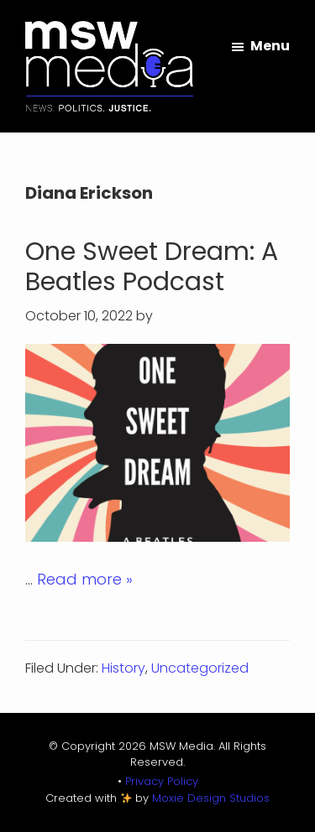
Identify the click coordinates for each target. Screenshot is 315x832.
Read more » (85, 579)
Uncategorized (200, 668)
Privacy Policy (161, 781)
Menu (270, 45)
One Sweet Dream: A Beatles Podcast (151, 266)
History (123, 668)
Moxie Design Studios (211, 798)
